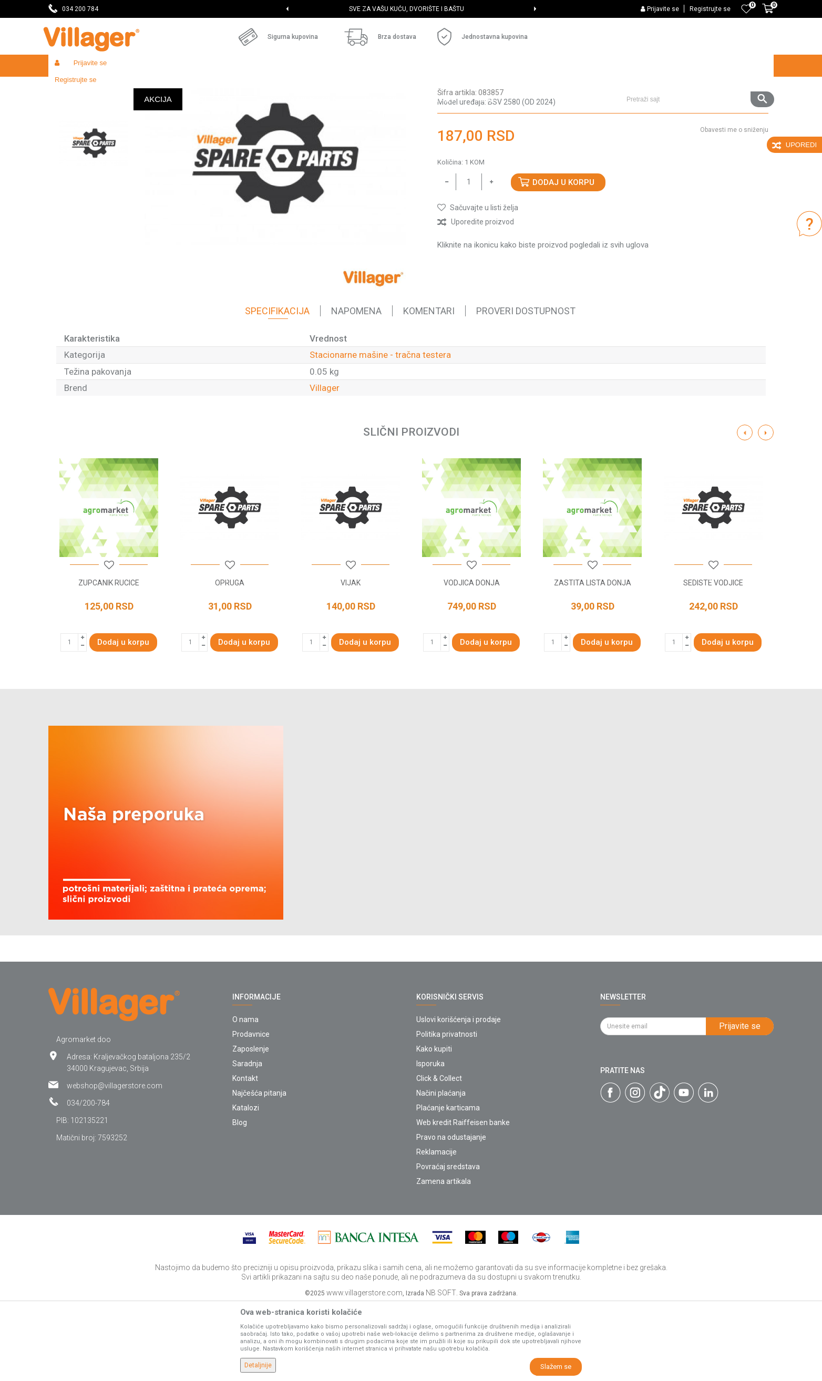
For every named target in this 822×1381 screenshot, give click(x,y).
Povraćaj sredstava (448, 1243)
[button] (696, 66)
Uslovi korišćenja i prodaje (458, 1096)
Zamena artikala (443, 1258)
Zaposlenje (250, 1125)
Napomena (356, 387)
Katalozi (245, 1184)
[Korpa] (768, 14)
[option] (411, 9)
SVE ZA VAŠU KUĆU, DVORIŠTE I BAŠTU (410, 9)
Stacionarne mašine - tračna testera (405, 88)
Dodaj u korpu (563, 259)
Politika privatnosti (446, 1111)
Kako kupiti (434, 1125)
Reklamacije (436, 1228)
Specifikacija (277, 387)
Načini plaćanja (441, 1170)
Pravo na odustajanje (451, 1214)
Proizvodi (111, 88)
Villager (325, 464)
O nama (245, 1096)
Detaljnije (258, 1365)
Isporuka (430, 1140)
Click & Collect (439, 1155)
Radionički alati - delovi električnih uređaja (280, 88)
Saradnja (247, 1140)
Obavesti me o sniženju (734, 206)
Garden (144, 88)
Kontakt (245, 1155)
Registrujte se (710, 9)
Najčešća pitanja (259, 1170)
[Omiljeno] (746, 9)
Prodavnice (251, 1111)
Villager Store (68, 88)
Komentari (429, 387)
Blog (239, 1199)
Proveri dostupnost (526, 387)
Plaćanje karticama (448, 1184)
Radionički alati (186, 88)
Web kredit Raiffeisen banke (463, 1199)
